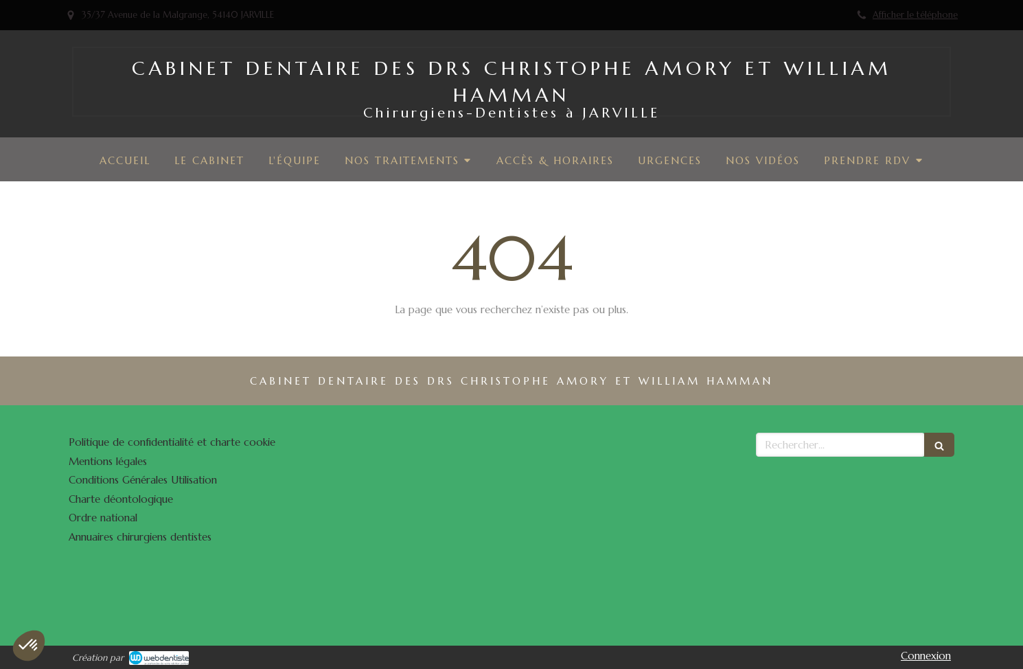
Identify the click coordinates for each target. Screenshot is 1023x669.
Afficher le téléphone (915, 15)
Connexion (926, 655)
